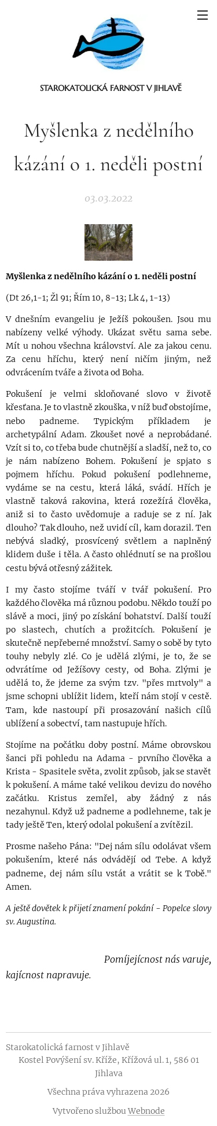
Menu (202, 15)
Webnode (146, 1111)
